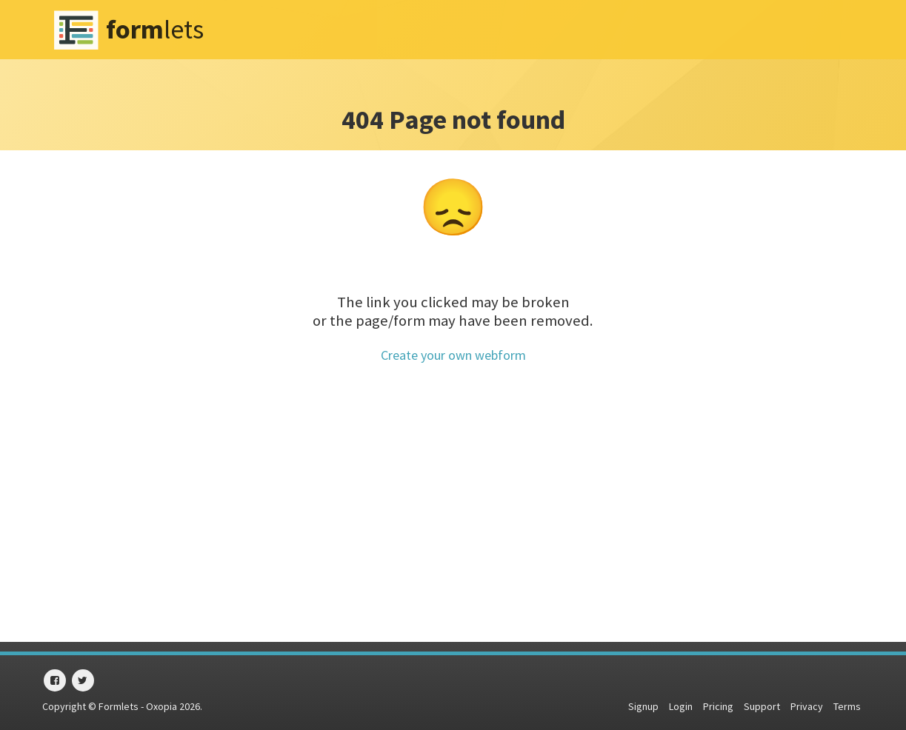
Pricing (718, 706)
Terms (847, 706)
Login (681, 706)
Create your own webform (453, 355)
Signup (643, 706)
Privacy (806, 706)
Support (762, 706)
